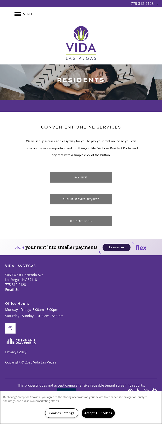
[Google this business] (10, 328)
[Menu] (23, 14)
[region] (81, 407)
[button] (81, 177)
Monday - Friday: (18, 309)
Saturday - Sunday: (19, 316)
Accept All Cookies (98, 413)
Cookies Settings (61, 413)
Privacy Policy (15, 352)
